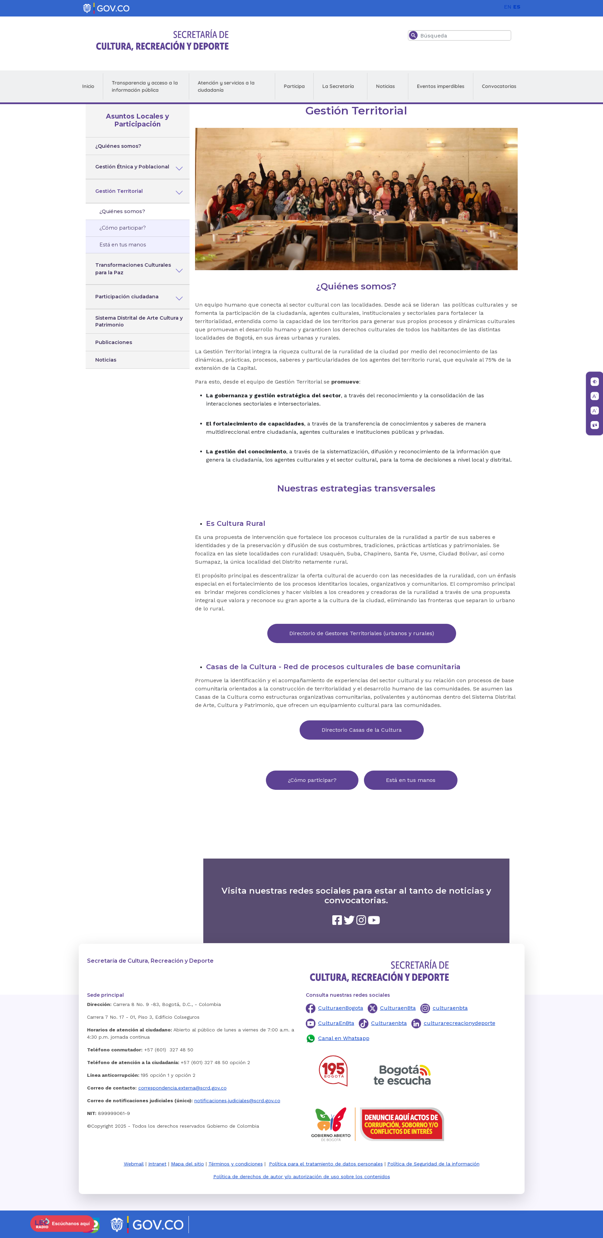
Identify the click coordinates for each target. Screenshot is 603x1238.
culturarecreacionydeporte (459, 1023)
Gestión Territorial (119, 191)
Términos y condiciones (235, 1164)
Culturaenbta (389, 1023)
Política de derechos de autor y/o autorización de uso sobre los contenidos (301, 1176)
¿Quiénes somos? (118, 146)
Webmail (134, 1164)
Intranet (157, 1164)
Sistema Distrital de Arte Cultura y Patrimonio (139, 321)
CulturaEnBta (336, 1023)
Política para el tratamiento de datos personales (326, 1164)
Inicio (88, 86)
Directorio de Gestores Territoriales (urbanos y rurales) (361, 633)
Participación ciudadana (127, 297)
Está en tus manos (122, 245)
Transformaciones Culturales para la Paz (133, 269)
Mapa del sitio (187, 1164)
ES (516, 6)
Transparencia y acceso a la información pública (145, 86)
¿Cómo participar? (122, 228)
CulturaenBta (398, 1008)
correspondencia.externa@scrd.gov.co (182, 1088)
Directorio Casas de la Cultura (362, 730)
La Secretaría (338, 86)
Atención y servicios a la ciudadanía (226, 86)
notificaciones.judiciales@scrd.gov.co (237, 1100)
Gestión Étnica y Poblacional (132, 167)
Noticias (385, 86)
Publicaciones (113, 342)
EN (508, 6)
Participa (294, 86)
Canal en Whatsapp (343, 1038)
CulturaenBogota (340, 1008)
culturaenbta (450, 1008)
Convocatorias (499, 86)
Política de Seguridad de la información (433, 1164)
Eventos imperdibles (440, 86)
